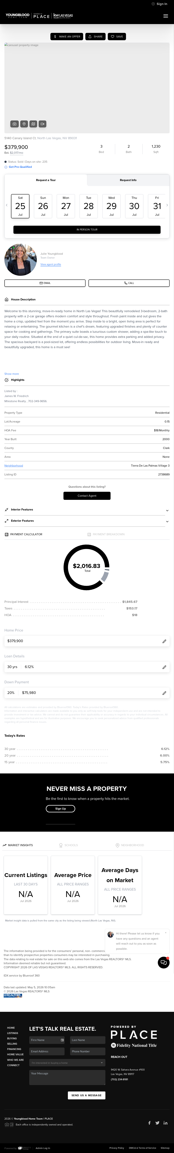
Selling (12, 1043)
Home (11, 1027)
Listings (12, 1033)
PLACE (49, 1118)
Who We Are (15, 1060)
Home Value (15, 1054)
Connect (13, 1065)
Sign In (159, 4)
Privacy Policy (116, 1148)
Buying (12, 1038)
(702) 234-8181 (119, 1079)
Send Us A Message (87, 1095)
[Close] (165, 1112)
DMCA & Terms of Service (142, 1148)
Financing (14, 1049)
